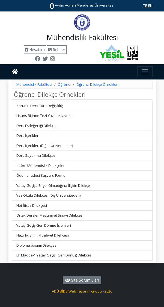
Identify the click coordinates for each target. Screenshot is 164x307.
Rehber (56, 49)
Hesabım (35, 49)
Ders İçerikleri (27, 135)
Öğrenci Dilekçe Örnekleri (97, 84)
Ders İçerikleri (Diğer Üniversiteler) (44, 145)
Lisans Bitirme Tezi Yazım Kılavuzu (44, 115)
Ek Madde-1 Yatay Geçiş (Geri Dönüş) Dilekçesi (54, 255)
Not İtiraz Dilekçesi (31, 205)
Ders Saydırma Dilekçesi (36, 155)
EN (150, 5)
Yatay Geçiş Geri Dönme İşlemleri (43, 225)
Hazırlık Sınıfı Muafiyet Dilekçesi (42, 235)
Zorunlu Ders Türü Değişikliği (40, 105)
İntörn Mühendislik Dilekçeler (40, 165)
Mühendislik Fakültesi (34, 84)
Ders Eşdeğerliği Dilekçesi (37, 125)
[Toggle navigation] (145, 71)
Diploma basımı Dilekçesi (36, 245)
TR (145, 5)
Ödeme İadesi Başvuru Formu (40, 175)
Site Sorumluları (82, 280)
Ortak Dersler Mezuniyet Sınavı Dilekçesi (50, 215)
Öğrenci (64, 84)
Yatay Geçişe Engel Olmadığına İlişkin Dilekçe (53, 185)
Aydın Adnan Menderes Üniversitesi (82, 5)
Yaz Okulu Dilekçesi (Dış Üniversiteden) (48, 195)
